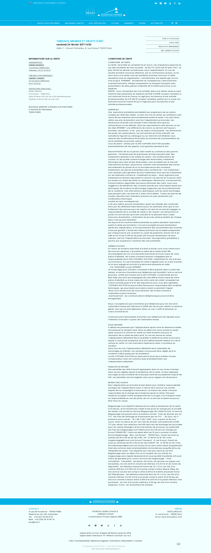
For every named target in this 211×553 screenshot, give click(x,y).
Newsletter (50, 3)
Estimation (38, 3)
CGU (71, 541)
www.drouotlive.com (171, 517)
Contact (62, 3)
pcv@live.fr (34, 522)
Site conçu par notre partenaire (105, 549)
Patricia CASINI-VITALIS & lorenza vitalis (105, 512)
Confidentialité (82, 541)
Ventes (178, 509)
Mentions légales (99, 541)
